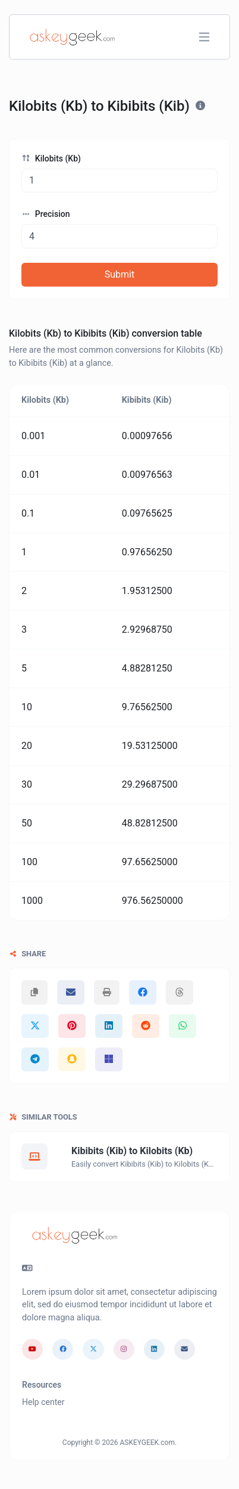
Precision (45, 214)
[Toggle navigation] (204, 37)
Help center (43, 1402)
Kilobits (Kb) (51, 158)
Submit (119, 274)
